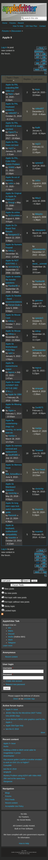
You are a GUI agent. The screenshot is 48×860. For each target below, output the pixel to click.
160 (44, 60)
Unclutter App (29, 699)
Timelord (39, 450)
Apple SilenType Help (14, 726)
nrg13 (11, 148)
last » (45, 71)
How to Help (24, 843)
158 (44, 57)
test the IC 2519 (12, 729)
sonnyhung (13, 267)
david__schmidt (39, 264)
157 (37, 57)
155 (37, 54)
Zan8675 (39, 407)
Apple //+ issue (12, 709)
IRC (9, 628)
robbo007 (12, 113)
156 (44, 54)
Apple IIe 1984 (14, 394)
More (43, 732)
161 (37, 63)
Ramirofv (12, 515)
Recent (21, 23)
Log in (4, 47)
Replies (27, 79)
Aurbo (5, 746)
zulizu (11, 183)
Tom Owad (40, 469)
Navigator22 (13, 235)
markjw (11, 436)
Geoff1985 (13, 455)
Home (4, 23)
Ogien (11, 410)
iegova (11, 372)
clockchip (12, 493)
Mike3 (38, 198)
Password (8, 674)
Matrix (10, 631)
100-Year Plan (31, 26)
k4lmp (11, 251)
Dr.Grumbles (14, 215)
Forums (12, 23)
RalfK (37, 128)
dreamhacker (8, 756)
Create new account (14, 681)
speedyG (39, 163)
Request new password (15, 684)
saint (10, 353)
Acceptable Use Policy (14, 806)
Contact (42, 26)
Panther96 (13, 286)
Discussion (16, 31)
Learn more (7, 646)
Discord (11, 634)
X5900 (11, 167)
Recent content (11, 657)
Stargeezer (7, 781)
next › (37, 69)
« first (40, 48)
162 (44, 63)
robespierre (40, 230)
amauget (39, 388)
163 (41, 66)
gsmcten (39, 300)
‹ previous (40, 49)
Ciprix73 (12, 132)
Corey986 (7, 765)
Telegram (12, 643)
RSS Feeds (10, 800)
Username (8, 668)
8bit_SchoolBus (13, 474)
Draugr (11, 202)
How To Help (18, 26)
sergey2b (7, 772)
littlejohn (39, 214)
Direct (15, 699)
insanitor (12, 537)
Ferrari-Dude (14, 305)
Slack (10, 640)
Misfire (10, 637)
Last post (37, 79)
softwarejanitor (39, 249)
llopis (10, 94)
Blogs (7, 793)
